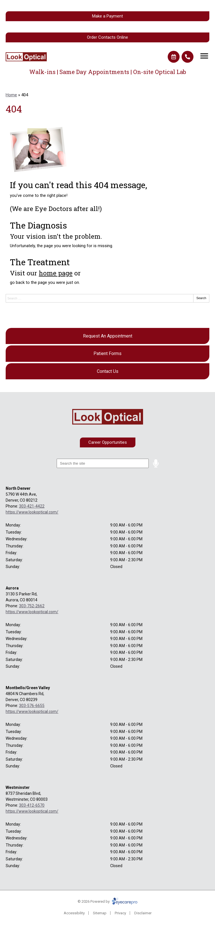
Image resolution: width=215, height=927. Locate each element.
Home (11, 94)
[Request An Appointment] (107, 336)
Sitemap (100, 913)
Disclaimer (143, 913)
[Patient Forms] (107, 353)
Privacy (120, 913)
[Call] (187, 57)
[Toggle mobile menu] (204, 56)
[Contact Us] (107, 371)
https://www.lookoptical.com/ (32, 512)
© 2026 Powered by (107, 901)
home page (56, 273)
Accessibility (74, 913)
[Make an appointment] (174, 57)
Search (201, 298)
